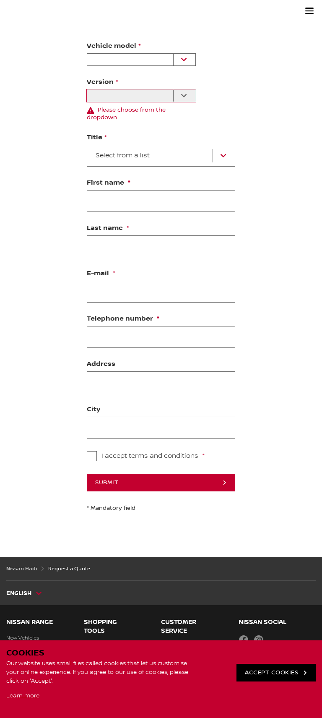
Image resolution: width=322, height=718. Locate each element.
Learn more (22, 695)
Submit (106, 482)
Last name (106, 228)
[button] (309, 11)
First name (106, 183)
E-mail (99, 273)
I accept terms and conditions (150, 456)
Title (94, 137)
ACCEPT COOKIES (271, 672)
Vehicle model (111, 46)
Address (101, 364)
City (93, 409)
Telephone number (121, 319)
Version (100, 82)
